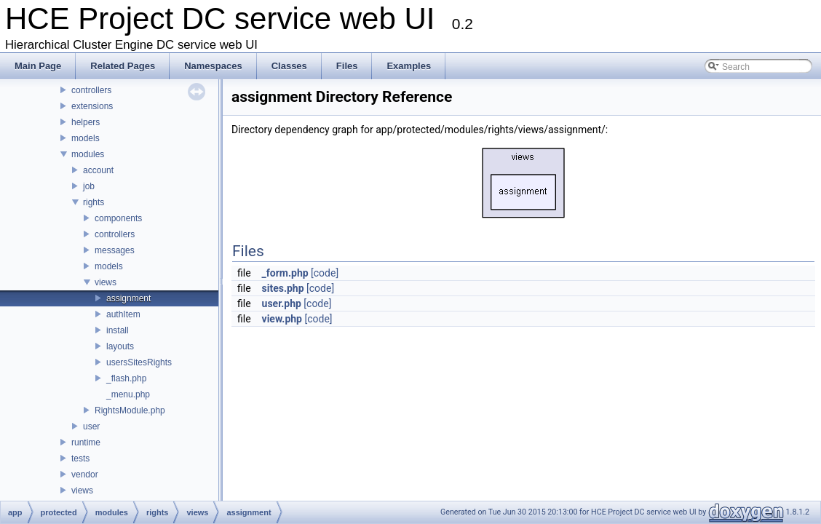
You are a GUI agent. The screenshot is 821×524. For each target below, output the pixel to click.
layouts (120, 346)
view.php (282, 319)
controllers (91, 90)
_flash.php (126, 378)
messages (115, 250)
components (118, 218)
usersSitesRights (139, 362)
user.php (281, 303)
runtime (85, 442)
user (91, 426)
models (85, 138)
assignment (128, 298)
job (89, 186)
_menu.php (128, 394)
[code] (324, 273)
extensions (92, 106)
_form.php (285, 273)
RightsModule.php (130, 410)
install (117, 330)
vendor (84, 474)
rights (93, 202)
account (98, 170)
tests (80, 458)
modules (87, 154)
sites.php (283, 288)
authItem (123, 314)
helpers (85, 122)
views (105, 282)
